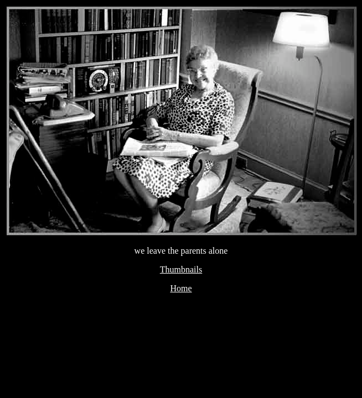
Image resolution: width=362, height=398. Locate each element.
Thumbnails (181, 269)
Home (181, 288)
